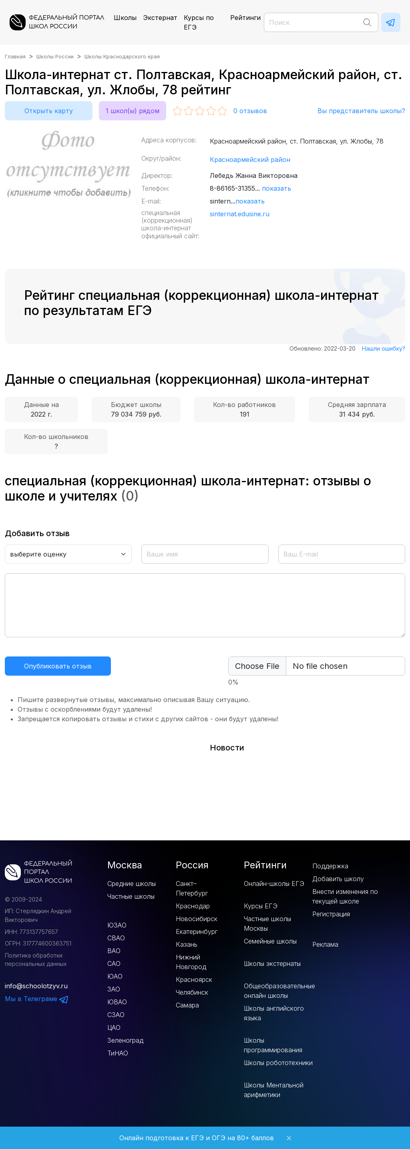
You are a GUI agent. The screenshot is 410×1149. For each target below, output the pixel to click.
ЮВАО (117, 1002)
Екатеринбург (196, 932)
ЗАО (113, 989)
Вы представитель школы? (361, 111)
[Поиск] (321, 22)
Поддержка (330, 866)
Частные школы (131, 896)
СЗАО (116, 1015)
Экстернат (160, 18)
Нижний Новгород (191, 962)
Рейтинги (245, 18)
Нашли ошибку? (383, 348)
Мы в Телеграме (37, 999)
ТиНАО (117, 1053)
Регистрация (331, 914)
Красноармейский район (250, 160)
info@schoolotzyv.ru (36, 986)
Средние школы (131, 884)
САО (114, 963)
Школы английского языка (274, 1013)
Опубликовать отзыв (58, 666)
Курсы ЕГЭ (260, 906)
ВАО (114, 951)
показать (276, 188)
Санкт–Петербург (192, 888)
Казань (186, 944)
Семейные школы (270, 941)
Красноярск (194, 979)
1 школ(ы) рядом (132, 111)
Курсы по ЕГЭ (199, 22)
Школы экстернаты (272, 963)
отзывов (250, 111)
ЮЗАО (117, 925)
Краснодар (193, 906)
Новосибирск (196, 919)
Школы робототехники (278, 1063)
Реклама (325, 944)
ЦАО (114, 1027)
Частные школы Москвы (267, 923)
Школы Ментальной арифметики (273, 1090)
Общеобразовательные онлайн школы (279, 990)
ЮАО (115, 976)
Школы (125, 18)
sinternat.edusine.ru (239, 214)
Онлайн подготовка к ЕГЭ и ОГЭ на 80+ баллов (196, 1138)
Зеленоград (125, 1040)
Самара (187, 1005)
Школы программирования (273, 1045)
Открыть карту (48, 111)
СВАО (116, 938)
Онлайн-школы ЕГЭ (274, 884)
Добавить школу (338, 879)
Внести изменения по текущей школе (345, 896)
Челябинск (192, 992)
